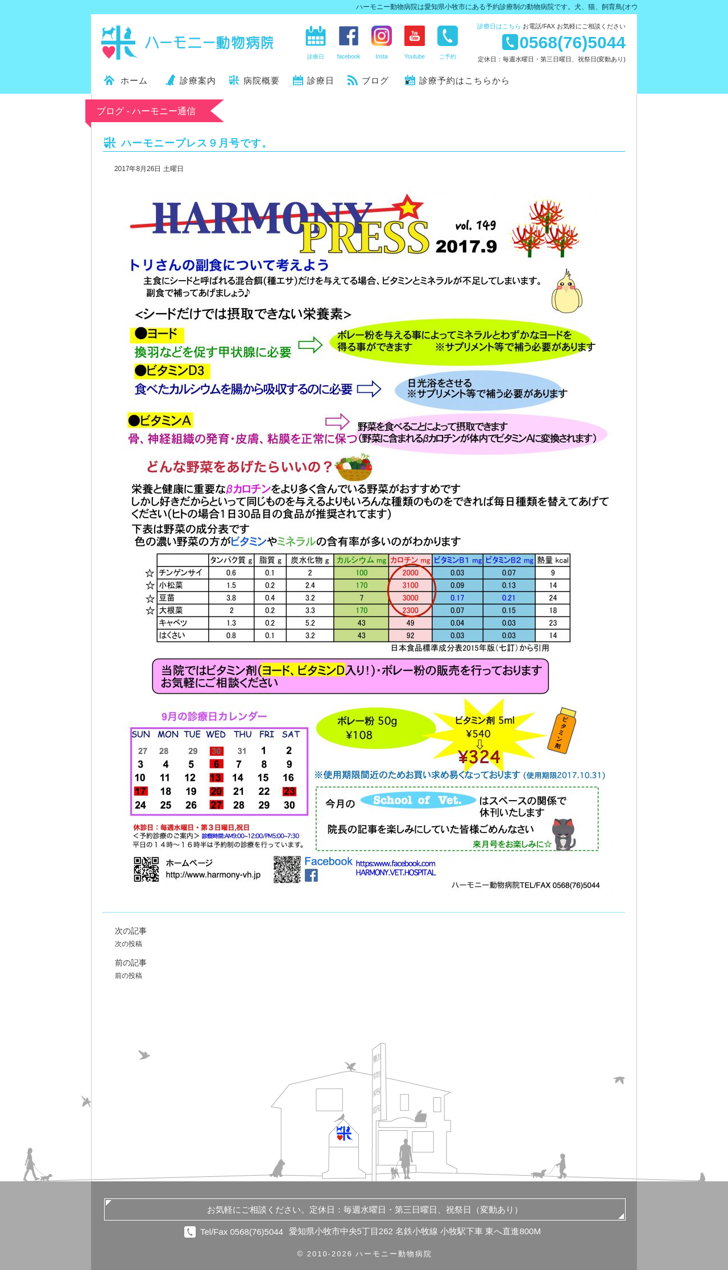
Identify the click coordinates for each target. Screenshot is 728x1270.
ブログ (375, 80)
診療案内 (198, 80)
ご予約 (447, 56)
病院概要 (261, 80)
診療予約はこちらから (464, 80)
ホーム (134, 80)
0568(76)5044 (572, 42)
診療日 (499, 26)
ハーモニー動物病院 (188, 42)
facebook (349, 56)
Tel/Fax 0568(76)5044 (241, 1231)
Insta (381, 56)
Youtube (414, 56)
